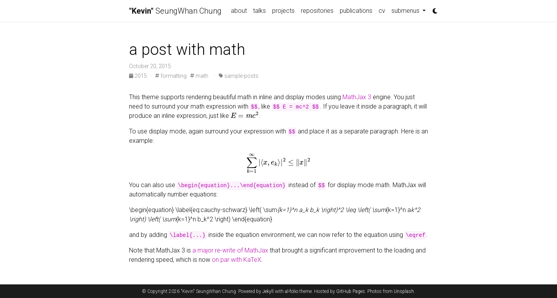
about (239, 10)
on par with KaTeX (236, 259)
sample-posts (238, 76)
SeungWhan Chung (175, 11)
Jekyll (268, 291)
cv (382, 10)
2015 (138, 76)
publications (356, 10)
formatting (171, 76)
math (199, 76)
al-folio (291, 291)
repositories (317, 10)
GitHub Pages (350, 291)
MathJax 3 (356, 97)
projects (283, 10)
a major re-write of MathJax (230, 250)
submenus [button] (406, 10)
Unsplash (404, 291)
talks (259, 10)
